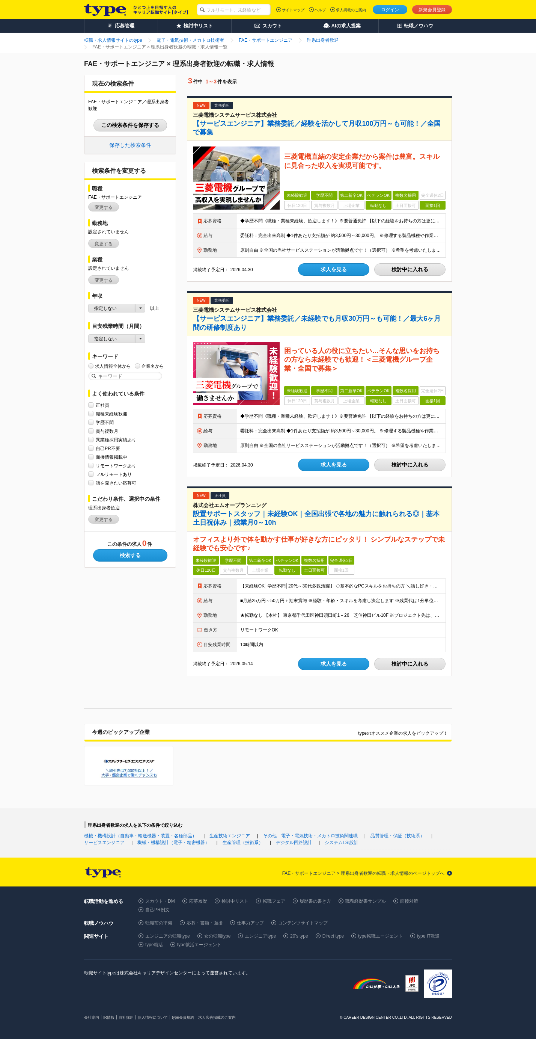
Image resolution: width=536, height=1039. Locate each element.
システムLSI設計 (341, 842)
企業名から (153, 366)
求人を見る (334, 269)
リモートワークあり (116, 465)
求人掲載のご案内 (351, 10)
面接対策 (409, 901)
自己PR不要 (108, 448)
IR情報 (108, 1017)
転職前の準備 (158, 923)
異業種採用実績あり (116, 439)
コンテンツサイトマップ (303, 923)
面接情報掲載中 (111, 457)
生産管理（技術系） (243, 842)
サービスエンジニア (104, 842)
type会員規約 (183, 1017)
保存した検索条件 (130, 145)
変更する (104, 207)
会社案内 (91, 1017)
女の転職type (217, 936)
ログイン (390, 9)
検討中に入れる (409, 269)
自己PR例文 (157, 909)
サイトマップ (293, 10)
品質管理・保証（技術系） (397, 835)
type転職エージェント (380, 936)
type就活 (154, 944)
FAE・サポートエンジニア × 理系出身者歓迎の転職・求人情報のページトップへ (363, 873)
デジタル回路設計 (294, 842)
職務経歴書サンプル (365, 901)
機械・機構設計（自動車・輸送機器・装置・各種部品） (140, 835)
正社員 (102, 405)
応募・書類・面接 (205, 923)
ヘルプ (320, 10)
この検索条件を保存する (130, 125)
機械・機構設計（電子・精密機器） (173, 842)
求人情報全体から (113, 366)
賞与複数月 (107, 431)
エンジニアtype (260, 936)
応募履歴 (198, 901)
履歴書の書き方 (315, 901)
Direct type (333, 936)
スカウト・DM (160, 901)
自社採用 (126, 1017)
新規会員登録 (432, 9)
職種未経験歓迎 (111, 414)
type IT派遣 (428, 936)
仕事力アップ (250, 923)
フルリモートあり (114, 474)
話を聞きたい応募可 (116, 483)
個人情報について (153, 1017)
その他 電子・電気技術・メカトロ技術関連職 (310, 835)
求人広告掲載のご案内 (217, 1017)
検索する (130, 555)
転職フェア (274, 901)
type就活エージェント (199, 944)
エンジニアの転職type (167, 936)
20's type (299, 936)
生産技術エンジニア (229, 835)
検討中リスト (234, 901)
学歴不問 (105, 422)
